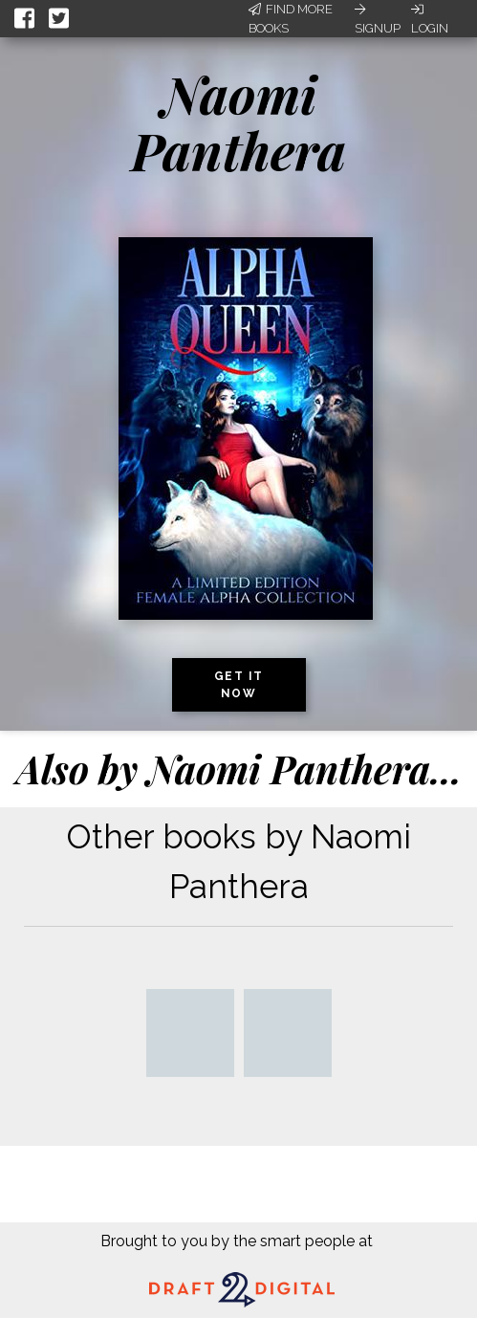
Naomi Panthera (238, 122)
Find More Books (291, 18)
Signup (378, 19)
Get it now (239, 685)
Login (429, 19)
